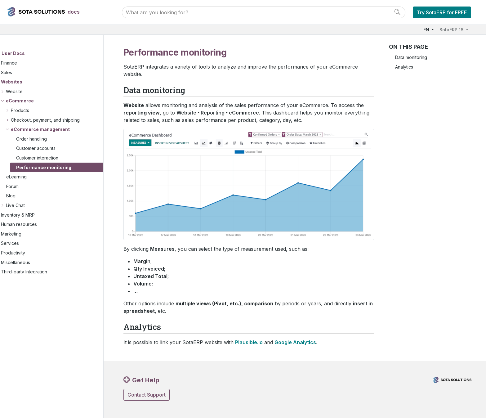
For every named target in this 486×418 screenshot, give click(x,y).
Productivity (28, 253)
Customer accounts (50, 148)
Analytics (404, 67)
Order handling (46, 139)
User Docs (28, 53)
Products (35, 110)
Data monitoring (411, 57)
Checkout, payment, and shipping (60, 120)
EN (426, 29)
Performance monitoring (58, 167)
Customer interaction (52, 158)
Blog (25, 196)
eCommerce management (55, 129)
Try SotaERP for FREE (442, 12)
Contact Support (146, 395)
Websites (26, 82)
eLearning (31, 177)
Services (25, 243)
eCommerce (35, 101)
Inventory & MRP (33, 215)
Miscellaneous (30, 262)
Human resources (34, 224)
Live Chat (30, 205)
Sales (21, 72)
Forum (27, 186)
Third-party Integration (39, 272)
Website (29, 91)
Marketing (26, 233)
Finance (24, 63)
